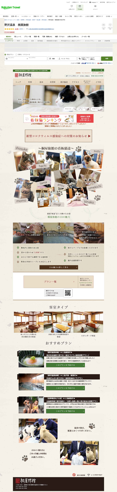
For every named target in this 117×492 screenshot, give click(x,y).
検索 (106, 58)
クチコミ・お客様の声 (97, 73)
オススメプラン (89, 41)
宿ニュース (17, 36)
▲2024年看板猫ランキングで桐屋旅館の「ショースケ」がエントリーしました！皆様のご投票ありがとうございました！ (58, 124)
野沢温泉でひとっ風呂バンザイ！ (71, 41)
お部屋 (25, 41)
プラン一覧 (27, 36)
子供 (67, 58)
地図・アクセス (59, 36)
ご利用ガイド (75, 2)
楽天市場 (102, 2)
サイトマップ (84, 2)
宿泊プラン (10, 54)
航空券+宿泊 (87, 63)
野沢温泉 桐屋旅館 (16, 24)
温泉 (32, 41)
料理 (18, 41)
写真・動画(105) (47, 36)
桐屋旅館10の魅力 (52, 41)
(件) (22, 29)
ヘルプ (68, 2)
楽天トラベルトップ (9, 20)
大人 (62, 58)
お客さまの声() (73, 36)
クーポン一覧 (86, 36)
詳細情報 (107, 41)
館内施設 (40, 41)
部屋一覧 (36, 36)
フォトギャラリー (86, 73)
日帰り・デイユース (24, 54)
